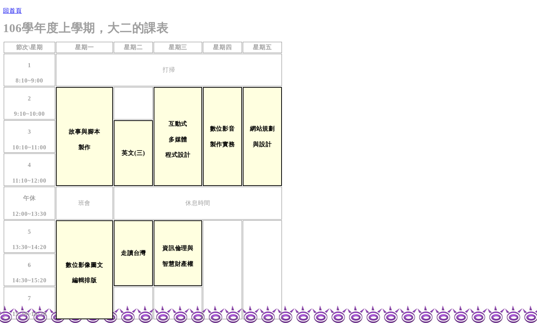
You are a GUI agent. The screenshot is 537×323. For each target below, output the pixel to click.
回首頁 (12, 10)
